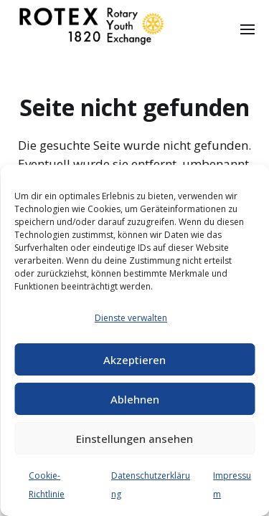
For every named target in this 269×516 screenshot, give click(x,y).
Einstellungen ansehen (134, 438)
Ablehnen (134, 399)
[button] (248, 28)
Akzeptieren (134, 360)
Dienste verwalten (131, 318)
